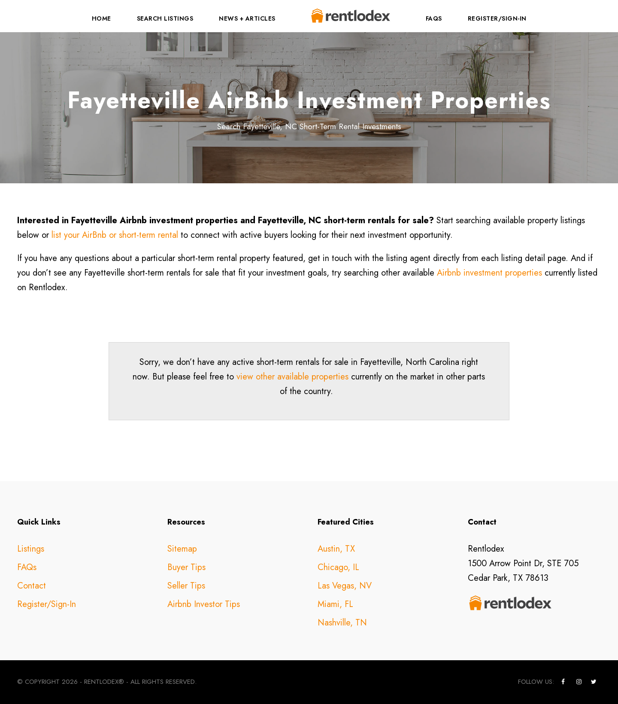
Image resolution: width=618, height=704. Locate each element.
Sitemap (182, 549)
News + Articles (247, 18)
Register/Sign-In (497, 18)
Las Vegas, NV (345, 586)
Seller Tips (186, 586)
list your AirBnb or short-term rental (115, 235)
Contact (31, 586)
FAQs (434, 18)
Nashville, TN (342, 622)
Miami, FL (335, 604)
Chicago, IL (338, 567)
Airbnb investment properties (489, 273)
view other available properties (292, 376)
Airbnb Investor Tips (203, 604)
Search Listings (165, 18)
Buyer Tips (186, 567)
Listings (30, 549)
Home (101, 18)
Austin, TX (336, 549)
